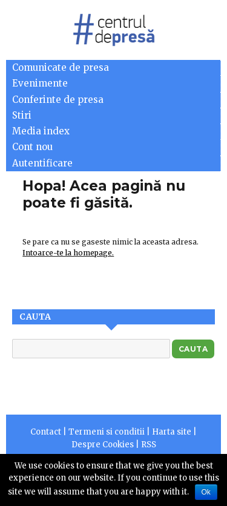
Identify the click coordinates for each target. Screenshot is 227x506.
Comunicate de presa (60, 67)
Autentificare (42, 163)
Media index (41, 131)
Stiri (21, 115)
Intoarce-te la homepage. (68, 252)
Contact (45, 432)
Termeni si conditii (106, 432)
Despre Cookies (102, 444)
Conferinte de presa (58, 99)
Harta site (171, 432)
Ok (206, 492)
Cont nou (32, 147)
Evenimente (40, 83)
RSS (148, 444)
